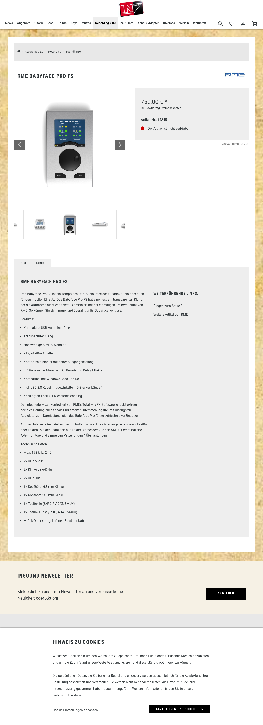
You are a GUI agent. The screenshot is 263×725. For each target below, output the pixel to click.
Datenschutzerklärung (68, 695)
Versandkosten (171, 108)
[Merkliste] (231, 24)
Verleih (184, 23)
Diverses (169, 23)
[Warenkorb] (254, 24)
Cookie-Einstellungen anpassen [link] (75, 710)
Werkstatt (199, 23)
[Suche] (220, 24)
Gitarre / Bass (43, 23)
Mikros (86, 23)
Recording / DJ (105, 23)
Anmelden (225, 593)
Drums (62, 23)
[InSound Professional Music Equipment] (18, 51)
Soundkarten (74, 51)
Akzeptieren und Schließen (180, 709)
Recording (54, 51)
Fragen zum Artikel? (167, 306)
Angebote (23, 23)
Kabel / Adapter (148, 23)
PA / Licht (126, 23)
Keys (74, 23)
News (9, 23)
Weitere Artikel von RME (170, 314)
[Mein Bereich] (243, 24)
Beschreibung (32, 263)
